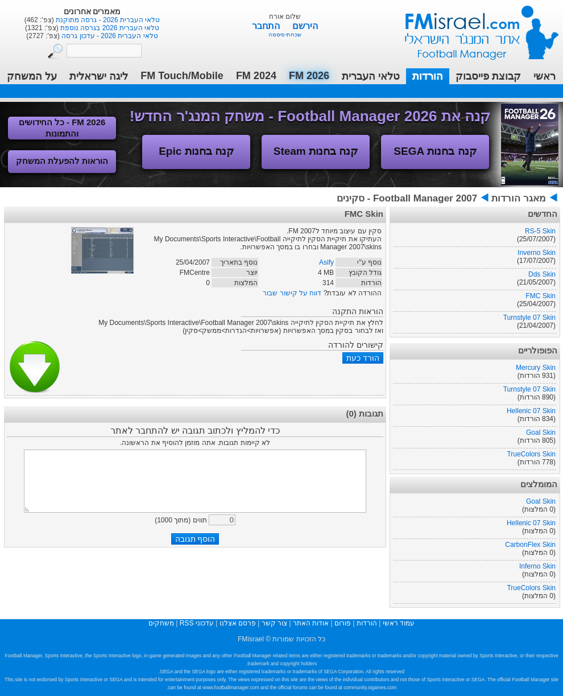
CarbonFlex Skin (530, 545)
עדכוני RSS (197, 623)
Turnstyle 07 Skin (529, 318)
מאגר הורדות (518, 198)
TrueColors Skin (531, 454)
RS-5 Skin (540, 231)
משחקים (161, 623)
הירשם (305, 26)
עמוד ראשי (474, 28)
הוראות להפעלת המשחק (62, 161)
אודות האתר (311, 623)
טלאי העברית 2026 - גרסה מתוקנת (107, 20)
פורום (342, 623)
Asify (326, 262)
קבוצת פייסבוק (488, 76)
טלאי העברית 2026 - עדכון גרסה (109, 36)
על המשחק (32, 76)
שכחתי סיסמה (285, 34)
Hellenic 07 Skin (531, 411)
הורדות (427, 76)
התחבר (267, 26)
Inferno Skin (537, 566)
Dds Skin (542, 274)
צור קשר (274, 623)
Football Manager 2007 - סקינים (407, 198)
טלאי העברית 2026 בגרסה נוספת (109, 28)
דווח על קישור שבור (292, 293)
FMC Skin (540, 296)
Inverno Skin (537, 253)
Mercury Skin (536, 368)
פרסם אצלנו (238, 623)
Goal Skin (541, 432)
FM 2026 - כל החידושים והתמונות (62, 127)
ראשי (544, 76)
